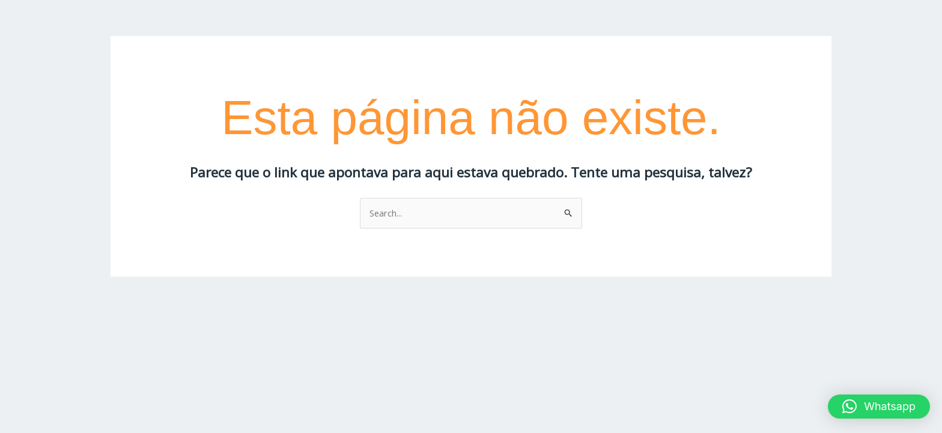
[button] (879, 407)
